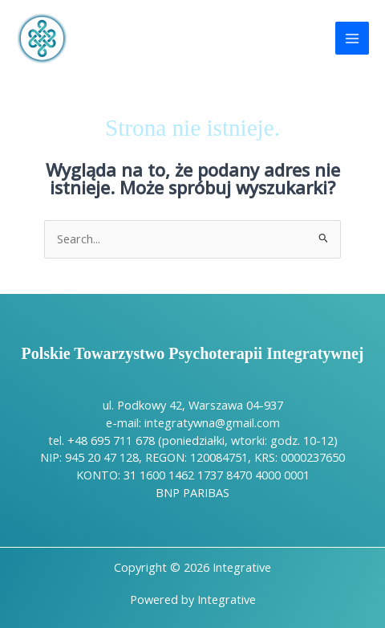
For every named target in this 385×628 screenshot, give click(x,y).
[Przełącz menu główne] (352, 38)
